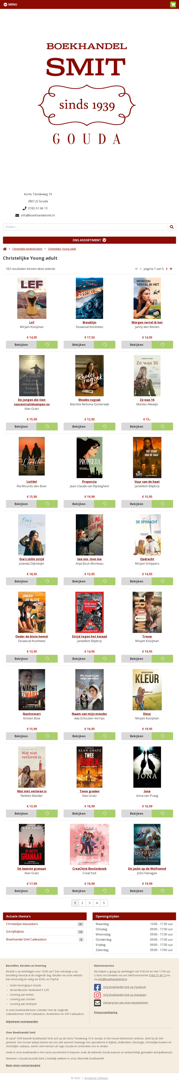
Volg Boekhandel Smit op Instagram (120, 995)
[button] (173, 4)
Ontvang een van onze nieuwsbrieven (121, 1002)
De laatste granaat (31, 869)
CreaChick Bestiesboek (89, 869)
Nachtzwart (32, 714)
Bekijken (21, 345)
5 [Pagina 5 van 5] (104, 903)
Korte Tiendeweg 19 (38, 194)
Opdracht (147, 559)
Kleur (147, 714)
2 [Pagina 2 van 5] (82, 903)
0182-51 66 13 (35, 208)
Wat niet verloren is (32, 791)
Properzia (89, 482)
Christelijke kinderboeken (27, 249)
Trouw (147, 636)
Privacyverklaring (105, 1012)
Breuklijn (89, 322)
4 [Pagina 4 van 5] (97, 903)
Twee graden (89, 791)
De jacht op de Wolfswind (147, 869)
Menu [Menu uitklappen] (12, 4)
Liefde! (32, 482)
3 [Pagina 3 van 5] (89, 903)
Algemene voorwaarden (22, 1021)
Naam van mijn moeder (89, 714)
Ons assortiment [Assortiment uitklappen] (87, 240)
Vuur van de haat (147, 482)
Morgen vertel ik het (147, 322)
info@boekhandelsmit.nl (35, 215)
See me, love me (89, 559)
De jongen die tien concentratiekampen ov (32, 402)
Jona (147, 791)
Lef (31, 322)
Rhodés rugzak (89, 400)
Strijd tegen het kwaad (89, 636)
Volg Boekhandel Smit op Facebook (120, 987)
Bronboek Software (96, 1078)
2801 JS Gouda (38, 201)
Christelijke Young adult (62, 249)
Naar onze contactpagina (23, 1065)
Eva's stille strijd (31, 559)
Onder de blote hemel (31, 636)
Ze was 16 (147, 400)
